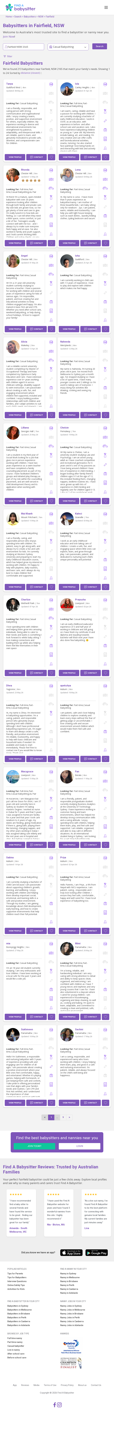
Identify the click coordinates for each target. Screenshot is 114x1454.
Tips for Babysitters (16, 1277)
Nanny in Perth (67, 1285)
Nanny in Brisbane (69, 1281)
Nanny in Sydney (68, 1273)
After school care (15, 1354)
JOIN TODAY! (34, 1146)
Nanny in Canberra (69, 1289)
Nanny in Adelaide (69, 1293)
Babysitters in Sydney (17, 1306)
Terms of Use (50, 1385)
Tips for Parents (15, 1273)
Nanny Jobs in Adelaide (71, 1325)
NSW (40, 16)
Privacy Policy (67, 1385)
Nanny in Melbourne (70, 1277)
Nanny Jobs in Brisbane (71, 1313)
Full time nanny (14, 1338)
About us (82, 1385)
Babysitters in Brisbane (18, 1313)
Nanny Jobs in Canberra (72, 1321)
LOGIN (79, 1146)
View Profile (15, 157)
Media (36, 1385)
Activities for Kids (16, 1289)
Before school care (16, 1357)
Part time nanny (14, 1342)
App (15, 1385)
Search (17, 16)
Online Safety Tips (16, 1285)
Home (9, 16)
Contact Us (96, 1385)
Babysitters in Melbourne (19, 1310)
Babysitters (30, 16)
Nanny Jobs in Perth (70, 1317)
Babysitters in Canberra (18, 1321)
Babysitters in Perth (16, 1317)
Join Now (8, 36)
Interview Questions (17, 1281)
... (57, 1117)
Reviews (25, 1385)
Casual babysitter (15, 1346)
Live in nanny (13, 1350)
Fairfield (50, 16)
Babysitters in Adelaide (18, 1325)
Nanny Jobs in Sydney (71, 1306)
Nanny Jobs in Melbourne (72, 1310)
